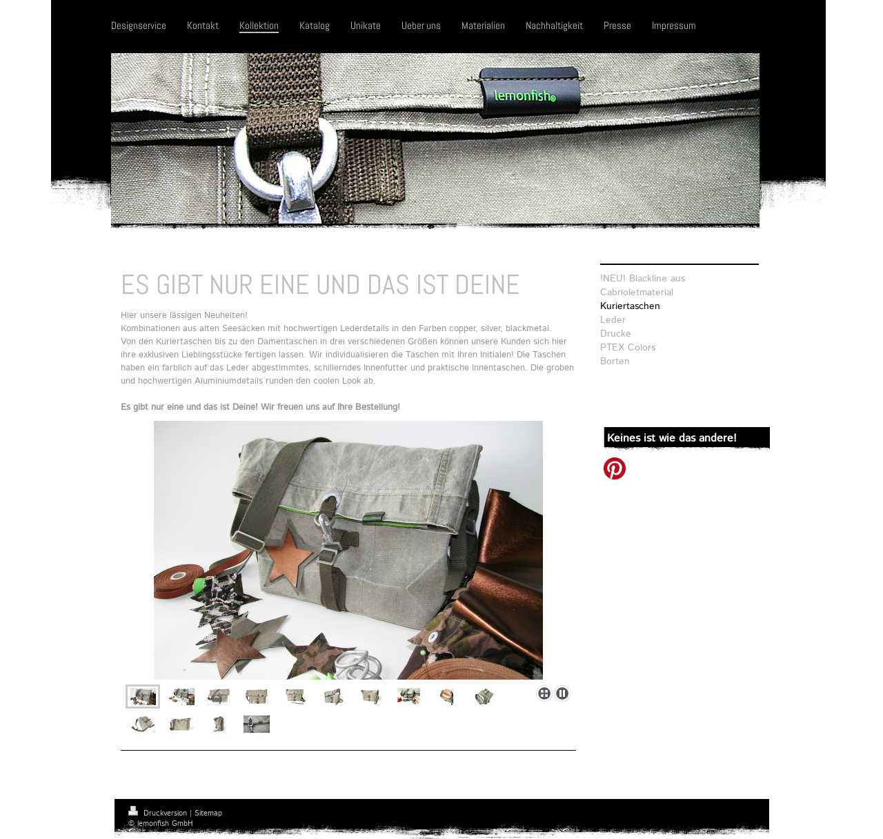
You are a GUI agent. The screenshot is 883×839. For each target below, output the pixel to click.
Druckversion (159, 813)
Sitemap (208, 813)
